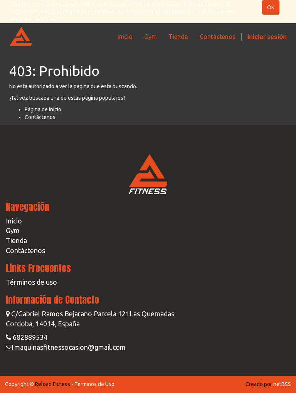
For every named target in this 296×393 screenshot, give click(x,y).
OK (270, 7)
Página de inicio (43, 109)
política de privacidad (204, 4)
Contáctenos (40, 117)
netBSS (282, 384)
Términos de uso (31, 282)
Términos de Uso (94, 384)
